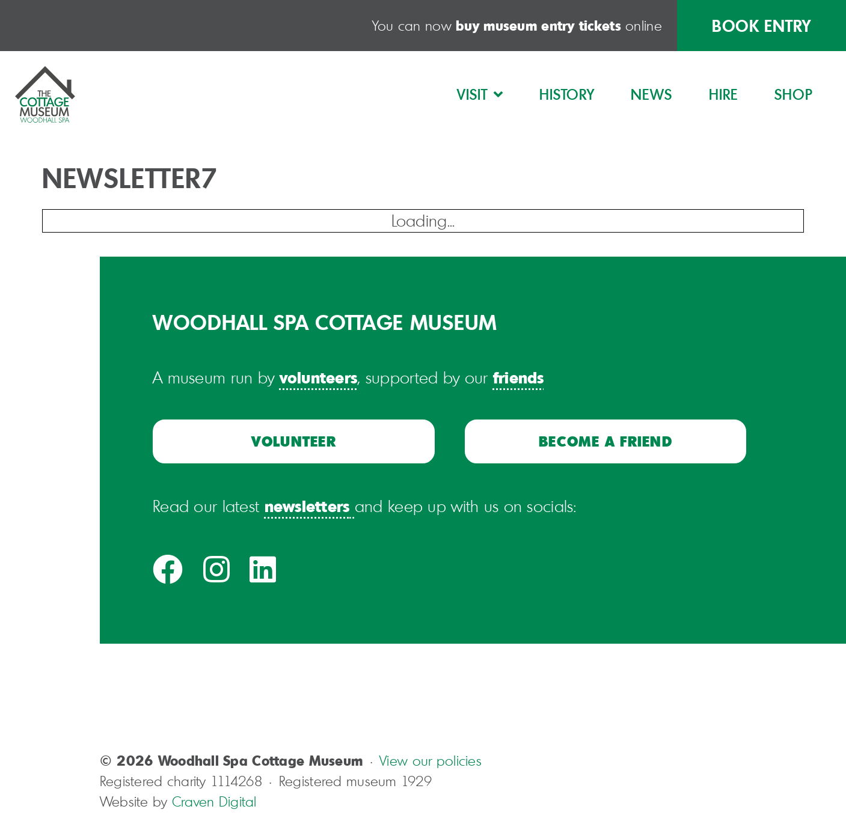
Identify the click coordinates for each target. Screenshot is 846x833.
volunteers (319, 377)
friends (518, 377)
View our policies (430, 760)
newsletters (307, 505)
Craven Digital (214, 801)
